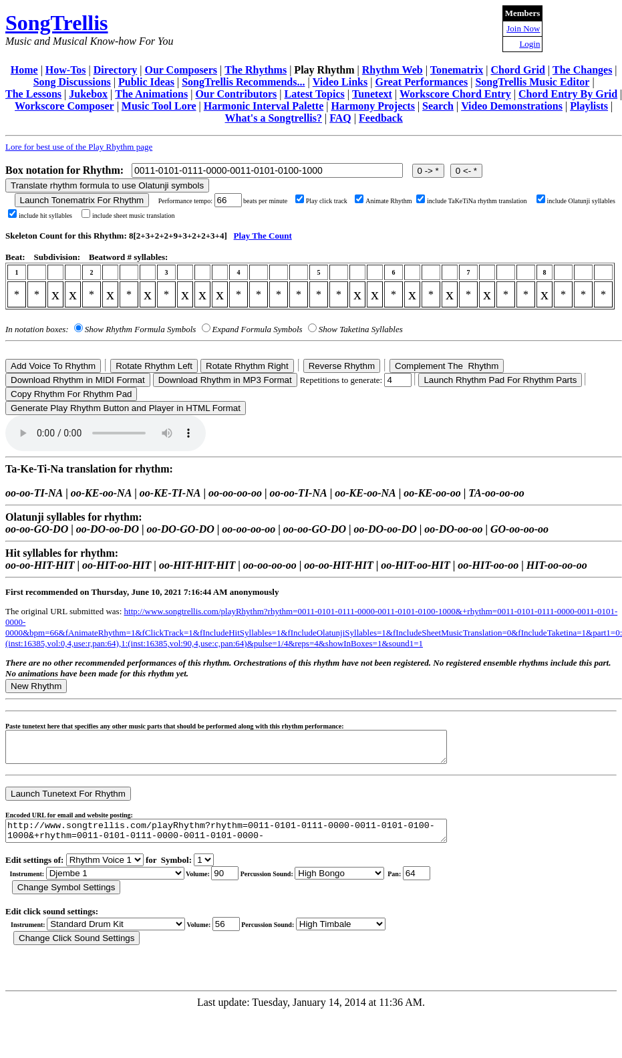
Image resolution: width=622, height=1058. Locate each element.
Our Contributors (236, 94)
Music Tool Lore (159, 106)
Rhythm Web (392, 70)
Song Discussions (72, 82)
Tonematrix (456, 70)
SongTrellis (56, 23)
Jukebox (88, 94)
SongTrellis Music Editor (532, 82)
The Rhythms (255, 70)
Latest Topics (315, 94)
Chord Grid (517, 70)
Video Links (340, 82)
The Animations (151, 94)
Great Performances (421, 82)
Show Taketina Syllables (361, 329)
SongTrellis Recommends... (243, 82)
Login (529, 44)
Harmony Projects (372, 106)
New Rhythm (36, 686)
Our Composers (180, 70)
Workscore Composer (64, 106)
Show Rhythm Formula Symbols (140, 329)
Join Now (523, 28)
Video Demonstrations (512, 106)
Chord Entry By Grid (567, 94)
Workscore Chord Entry (455, 94)
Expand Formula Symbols (257, 329)
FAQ (340, 118)
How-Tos (65, 70)
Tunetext (372, 94)
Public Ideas (146, 82)
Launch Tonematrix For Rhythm (82, 200)
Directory (115, 70)
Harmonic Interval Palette (264, 106)
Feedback (381, 118)
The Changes (582, 70)
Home (24, 70)
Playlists (589, 106)
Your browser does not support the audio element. (105, 433)
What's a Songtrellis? (274, 118)
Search (438, 106)
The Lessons (33, 94)
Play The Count (263, 236)
